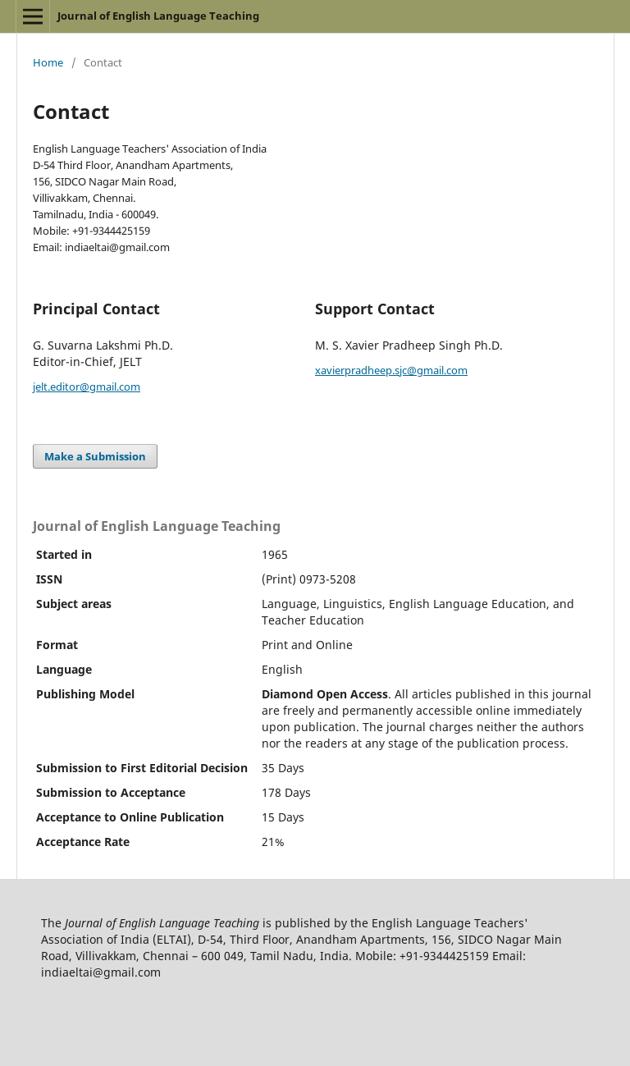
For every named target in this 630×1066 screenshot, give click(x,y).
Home (48, 62)
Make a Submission (95, 456)
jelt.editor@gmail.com (86, 386)
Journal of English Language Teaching (158, 15)
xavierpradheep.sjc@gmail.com (391, 370)
